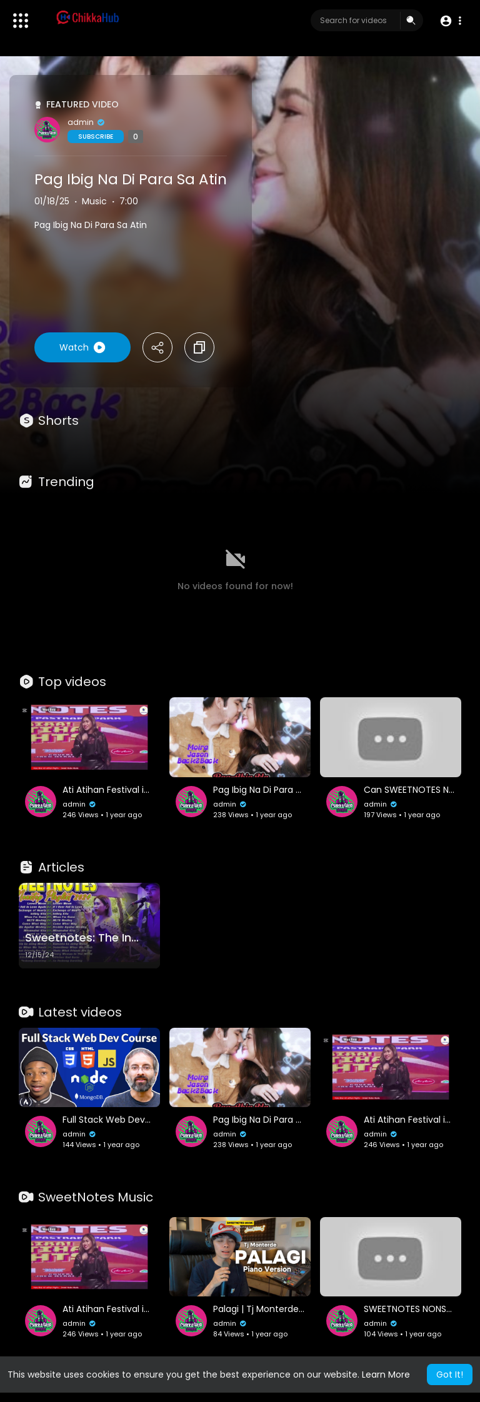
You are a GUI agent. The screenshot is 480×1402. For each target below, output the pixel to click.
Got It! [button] (449, 1374)
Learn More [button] (386, 1374)
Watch (82, 347)
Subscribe (95, 136)
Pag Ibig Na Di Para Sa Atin (130, 179)
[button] (450, 21)
